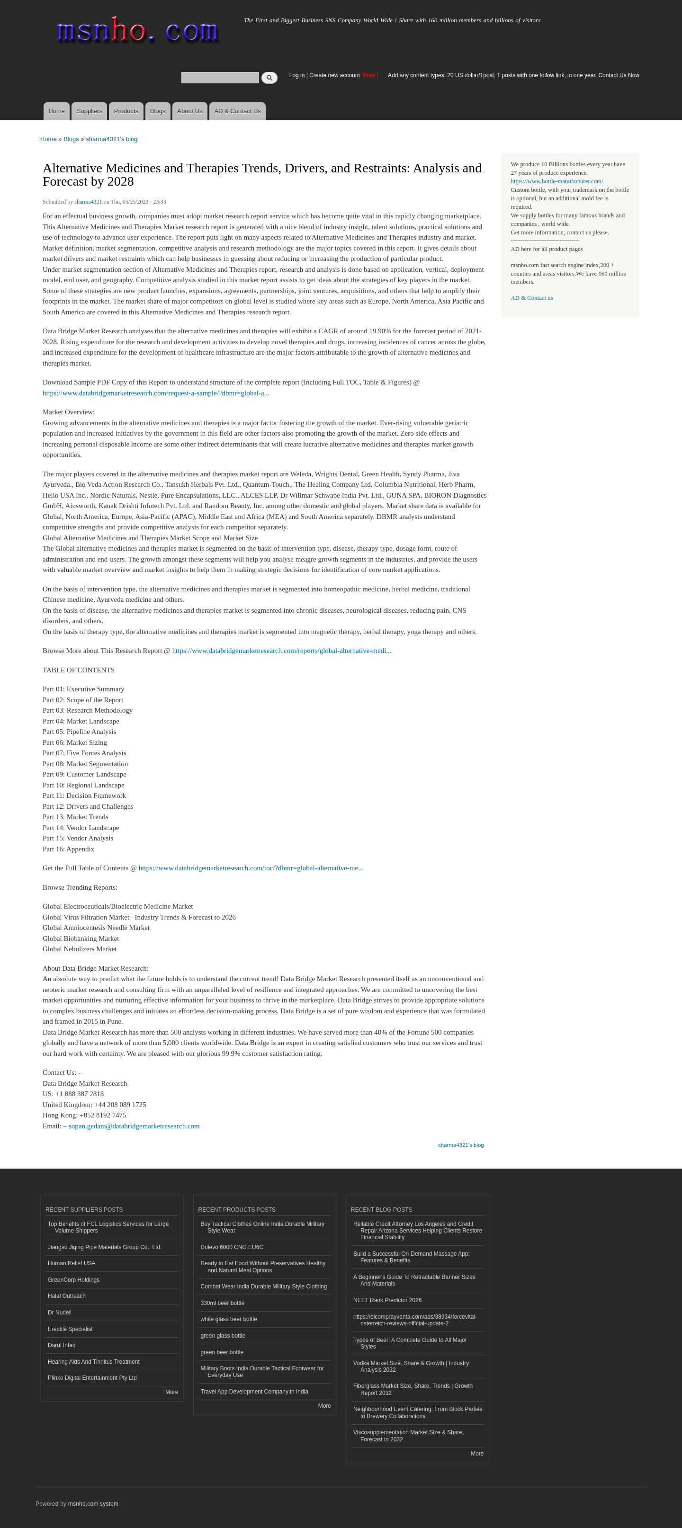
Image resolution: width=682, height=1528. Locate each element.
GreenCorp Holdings (73, 1280)
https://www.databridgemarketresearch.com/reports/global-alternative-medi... (282, 650)
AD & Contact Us (238, 111)
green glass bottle (223, 1335)
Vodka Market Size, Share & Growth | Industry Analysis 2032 (411, 1366)
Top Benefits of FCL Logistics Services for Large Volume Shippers (108, 1227)
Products (126, 111)
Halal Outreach (67, 1296)
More (171, 1392)
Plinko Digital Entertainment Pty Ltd (92, 1378)
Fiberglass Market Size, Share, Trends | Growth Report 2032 (413, 1389)
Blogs (158, 111)
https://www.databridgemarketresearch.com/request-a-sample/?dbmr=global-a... (156, 393)
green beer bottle (222, 1352)
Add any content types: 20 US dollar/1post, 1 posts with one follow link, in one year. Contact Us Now (513, 75)
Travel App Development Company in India (254, 1391)
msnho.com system (93, 1504)
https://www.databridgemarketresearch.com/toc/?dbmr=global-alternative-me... (251, 868)
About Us (189, 111)
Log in (297, 75)
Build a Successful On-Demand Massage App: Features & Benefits (411, 1257)
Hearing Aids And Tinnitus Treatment (94, 1361)
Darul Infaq (62, 1345)
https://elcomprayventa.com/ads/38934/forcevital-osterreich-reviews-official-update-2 (415, 1320)
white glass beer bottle (229, 1319)
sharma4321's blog (111, 139)
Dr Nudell (60, 1312)
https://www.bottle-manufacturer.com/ (557, 181)
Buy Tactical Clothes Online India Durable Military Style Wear (263, 1227)
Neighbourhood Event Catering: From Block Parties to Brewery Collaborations (417, 1412)
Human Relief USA (72, 1263)
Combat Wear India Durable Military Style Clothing (264, 1286)
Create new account (335, 75)
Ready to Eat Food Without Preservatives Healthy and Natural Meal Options (263, 1266)
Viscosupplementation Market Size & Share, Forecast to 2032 (408, 1435)
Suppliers (89, 111)
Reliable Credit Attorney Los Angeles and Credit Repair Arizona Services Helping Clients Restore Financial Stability (417, 1231)
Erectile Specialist (70, 1329)
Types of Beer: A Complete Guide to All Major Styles (410, 1343)
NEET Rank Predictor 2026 (387, 1300)
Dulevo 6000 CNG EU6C (232, 1247)
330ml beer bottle (223, 1303)
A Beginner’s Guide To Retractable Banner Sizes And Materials (414, 1280)
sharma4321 (88, 201)
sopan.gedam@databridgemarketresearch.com (134, 1126)
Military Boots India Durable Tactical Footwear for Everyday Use (262, 1371)
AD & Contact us (532, 298)
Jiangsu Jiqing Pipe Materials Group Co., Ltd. (105, 1247)
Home (56, 111)
